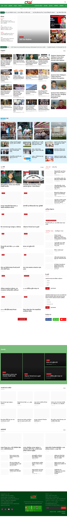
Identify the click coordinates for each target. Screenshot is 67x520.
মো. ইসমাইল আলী (34, 473)
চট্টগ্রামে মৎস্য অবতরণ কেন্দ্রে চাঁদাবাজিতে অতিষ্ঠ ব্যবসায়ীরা (60, 157)
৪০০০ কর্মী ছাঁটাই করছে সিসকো (8, 309)
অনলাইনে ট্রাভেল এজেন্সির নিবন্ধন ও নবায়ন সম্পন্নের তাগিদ (37, 463)
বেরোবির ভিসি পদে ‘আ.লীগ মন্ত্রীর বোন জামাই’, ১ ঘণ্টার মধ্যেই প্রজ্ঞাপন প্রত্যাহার (58, 135)
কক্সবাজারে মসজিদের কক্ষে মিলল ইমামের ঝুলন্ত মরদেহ (59, 150)
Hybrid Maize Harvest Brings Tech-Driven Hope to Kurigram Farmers (6, 92)
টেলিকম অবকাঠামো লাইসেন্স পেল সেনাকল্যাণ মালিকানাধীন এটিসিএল (9, 289)
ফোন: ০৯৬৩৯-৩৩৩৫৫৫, (50, 501)
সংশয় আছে (49, 301)
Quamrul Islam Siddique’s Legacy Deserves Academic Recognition (58, 76)
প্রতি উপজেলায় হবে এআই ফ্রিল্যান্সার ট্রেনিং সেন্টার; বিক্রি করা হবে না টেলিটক (8, 22)
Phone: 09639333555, (5, 501)
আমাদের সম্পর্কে (53, 511)
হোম (2, 5)
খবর (4, 118)
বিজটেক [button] (20, 5)
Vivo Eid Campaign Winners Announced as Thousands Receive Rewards (43, 77)
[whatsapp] (5, 509)
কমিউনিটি (3, 429)
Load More (22, 319)
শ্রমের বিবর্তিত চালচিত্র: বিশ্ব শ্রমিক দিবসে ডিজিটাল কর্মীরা (60, 179)
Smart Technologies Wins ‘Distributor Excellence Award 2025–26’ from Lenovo (31, 107)
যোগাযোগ (63, 513)
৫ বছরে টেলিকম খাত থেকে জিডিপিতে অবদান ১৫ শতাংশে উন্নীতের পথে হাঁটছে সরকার (24, 12)
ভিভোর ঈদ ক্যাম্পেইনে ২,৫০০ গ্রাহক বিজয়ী (10, 247)
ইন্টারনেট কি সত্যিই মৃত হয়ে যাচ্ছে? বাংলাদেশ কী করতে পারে (59, 194)
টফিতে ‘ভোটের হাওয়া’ (58, 249)
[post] (33, 29)
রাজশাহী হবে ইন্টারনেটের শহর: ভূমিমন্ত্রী (33, 205)
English (3, 50)
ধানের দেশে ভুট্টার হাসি (28, 246)
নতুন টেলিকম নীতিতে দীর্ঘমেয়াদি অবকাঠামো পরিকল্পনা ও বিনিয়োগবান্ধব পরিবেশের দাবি (7, 40)
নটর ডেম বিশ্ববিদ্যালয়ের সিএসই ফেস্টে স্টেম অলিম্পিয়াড (10, 268)
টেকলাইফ (3, 349)
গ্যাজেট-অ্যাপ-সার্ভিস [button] (39, 5)
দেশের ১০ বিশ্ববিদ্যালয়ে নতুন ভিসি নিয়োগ (37, 157)
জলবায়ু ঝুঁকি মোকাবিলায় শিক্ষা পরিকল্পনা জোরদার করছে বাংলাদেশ (37, 456)
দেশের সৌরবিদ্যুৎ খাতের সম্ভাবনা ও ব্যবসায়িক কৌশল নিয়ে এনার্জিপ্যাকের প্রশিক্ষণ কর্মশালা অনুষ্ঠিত (32, 449)
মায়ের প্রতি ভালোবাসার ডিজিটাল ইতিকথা (58, 25)
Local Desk (15, 79)
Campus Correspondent (30, 65)
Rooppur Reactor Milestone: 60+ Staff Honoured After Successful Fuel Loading (5, 78)
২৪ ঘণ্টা (3, 166)
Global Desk (28, 94)
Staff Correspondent (41, 65)
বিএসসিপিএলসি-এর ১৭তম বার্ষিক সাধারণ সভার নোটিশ (55, 223)
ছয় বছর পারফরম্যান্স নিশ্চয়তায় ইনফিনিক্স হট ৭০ (40, 420)
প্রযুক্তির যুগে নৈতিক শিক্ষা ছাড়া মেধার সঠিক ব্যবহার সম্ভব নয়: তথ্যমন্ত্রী (59, 456)
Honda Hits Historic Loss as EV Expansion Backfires (31, 92)
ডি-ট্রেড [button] (15, 5)
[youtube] (8, 509)
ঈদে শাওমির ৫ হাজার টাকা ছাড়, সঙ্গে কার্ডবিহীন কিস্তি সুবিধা (58, 420)
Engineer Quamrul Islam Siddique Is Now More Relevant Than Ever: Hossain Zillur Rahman (58, 58)
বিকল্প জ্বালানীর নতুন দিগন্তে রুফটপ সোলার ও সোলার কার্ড (59, 172)
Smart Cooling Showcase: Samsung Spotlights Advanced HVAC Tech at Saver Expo (18, 108)
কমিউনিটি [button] (56, 5)
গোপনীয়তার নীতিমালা (61, 511)
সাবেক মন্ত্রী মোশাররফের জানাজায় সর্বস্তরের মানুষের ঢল (41, 135)
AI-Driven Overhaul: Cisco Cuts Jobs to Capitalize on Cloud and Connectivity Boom (43, 107)
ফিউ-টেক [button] (51, 5)
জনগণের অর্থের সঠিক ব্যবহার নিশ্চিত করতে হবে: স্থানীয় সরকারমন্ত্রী (60, 143)
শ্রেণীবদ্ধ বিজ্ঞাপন (49, 209)
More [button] (64, 50)
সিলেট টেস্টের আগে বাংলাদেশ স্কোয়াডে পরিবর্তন (24, 135)
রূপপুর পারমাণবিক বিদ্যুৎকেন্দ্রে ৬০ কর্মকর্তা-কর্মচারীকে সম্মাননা (9, 206)
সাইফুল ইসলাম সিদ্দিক (57, 203)
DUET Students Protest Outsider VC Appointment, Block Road (32, 77)
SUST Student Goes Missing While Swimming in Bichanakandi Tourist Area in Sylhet (39, 47)
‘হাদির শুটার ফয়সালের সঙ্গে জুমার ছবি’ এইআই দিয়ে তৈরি (60, 257)
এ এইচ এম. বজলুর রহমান (57, 196)
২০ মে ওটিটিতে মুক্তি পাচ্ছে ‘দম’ (31, 288)
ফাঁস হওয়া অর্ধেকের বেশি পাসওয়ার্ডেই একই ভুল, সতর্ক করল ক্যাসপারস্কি (15, 463)
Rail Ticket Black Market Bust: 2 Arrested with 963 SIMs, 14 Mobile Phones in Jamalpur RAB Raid (6, 63)
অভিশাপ (48, 282)
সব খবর (42, 167)
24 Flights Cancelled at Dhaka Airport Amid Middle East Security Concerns (59, 266)
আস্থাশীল (48, 299)
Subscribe (63, 507)
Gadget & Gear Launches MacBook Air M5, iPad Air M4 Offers (18, 77)
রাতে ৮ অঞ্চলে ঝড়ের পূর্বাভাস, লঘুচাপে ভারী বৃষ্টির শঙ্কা (38, 150)
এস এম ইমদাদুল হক (57, 180)
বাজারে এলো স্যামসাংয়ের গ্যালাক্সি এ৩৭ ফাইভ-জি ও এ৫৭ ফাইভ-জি (58, 402)
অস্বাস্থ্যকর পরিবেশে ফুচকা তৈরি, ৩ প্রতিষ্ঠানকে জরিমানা (8, 135)
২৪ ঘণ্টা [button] (6, 5)
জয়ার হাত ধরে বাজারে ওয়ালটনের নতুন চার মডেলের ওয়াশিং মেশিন (24, 420)
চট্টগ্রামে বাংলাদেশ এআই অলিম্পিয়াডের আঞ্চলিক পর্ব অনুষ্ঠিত (60, 463)
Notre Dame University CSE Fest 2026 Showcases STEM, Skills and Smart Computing (18, 93)
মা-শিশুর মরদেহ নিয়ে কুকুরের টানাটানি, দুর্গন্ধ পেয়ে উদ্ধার (15, 142)
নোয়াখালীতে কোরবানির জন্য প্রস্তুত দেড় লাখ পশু (15, 157)
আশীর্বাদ (48, 280)
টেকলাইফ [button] (11, 5)
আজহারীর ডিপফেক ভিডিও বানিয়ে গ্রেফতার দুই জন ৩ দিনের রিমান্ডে (32, 185)
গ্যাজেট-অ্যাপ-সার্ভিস (6, 387)
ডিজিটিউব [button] (62, 5)
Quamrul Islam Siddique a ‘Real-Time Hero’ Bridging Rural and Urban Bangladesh (58, 95)
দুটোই (48, 284)
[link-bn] (55, 332)
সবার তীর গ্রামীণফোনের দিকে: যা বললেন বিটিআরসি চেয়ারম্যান (53, 12)
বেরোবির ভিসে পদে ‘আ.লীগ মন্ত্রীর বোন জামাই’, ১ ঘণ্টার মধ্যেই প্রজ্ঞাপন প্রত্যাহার (37, 143)
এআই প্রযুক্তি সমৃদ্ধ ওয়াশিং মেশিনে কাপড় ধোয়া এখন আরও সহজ (59, 244)
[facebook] (2, 509)
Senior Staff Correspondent (17, 64)
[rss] (12, 509)
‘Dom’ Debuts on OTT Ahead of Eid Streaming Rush (6, 107)
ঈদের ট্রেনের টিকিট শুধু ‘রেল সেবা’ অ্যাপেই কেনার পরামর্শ (8, 420)
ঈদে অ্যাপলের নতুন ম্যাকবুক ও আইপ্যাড (11, 226)
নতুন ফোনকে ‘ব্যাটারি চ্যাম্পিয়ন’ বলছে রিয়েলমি (40, 402)
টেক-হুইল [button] (46, 5)
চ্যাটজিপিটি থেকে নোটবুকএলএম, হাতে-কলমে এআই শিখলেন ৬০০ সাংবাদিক (59, 471)
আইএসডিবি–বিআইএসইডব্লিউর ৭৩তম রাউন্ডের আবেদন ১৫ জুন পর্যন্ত (55, 448)
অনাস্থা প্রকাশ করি (50, 303)
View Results (53, 288)
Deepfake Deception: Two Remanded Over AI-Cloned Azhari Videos (43, 62)
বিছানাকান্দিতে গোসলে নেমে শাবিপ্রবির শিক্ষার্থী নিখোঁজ (10, 185)
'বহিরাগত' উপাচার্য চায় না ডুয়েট (31, 226)
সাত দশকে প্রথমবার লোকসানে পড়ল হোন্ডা (32, 268)
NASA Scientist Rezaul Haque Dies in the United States (19, 62)
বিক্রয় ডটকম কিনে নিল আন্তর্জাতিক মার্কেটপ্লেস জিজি (32, 310)
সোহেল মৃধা (55, 189)
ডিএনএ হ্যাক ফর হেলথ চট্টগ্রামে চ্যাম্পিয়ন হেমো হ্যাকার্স (14, 456)
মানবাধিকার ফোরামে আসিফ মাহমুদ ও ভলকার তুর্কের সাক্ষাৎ (15, 150)
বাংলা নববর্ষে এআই (55, 41)
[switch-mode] (65, 1)
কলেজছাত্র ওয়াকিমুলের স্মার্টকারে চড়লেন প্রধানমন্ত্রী (15, 470)
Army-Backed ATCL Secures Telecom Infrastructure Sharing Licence (43, 92)
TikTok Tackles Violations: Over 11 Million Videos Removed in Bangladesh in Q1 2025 (60, 236)
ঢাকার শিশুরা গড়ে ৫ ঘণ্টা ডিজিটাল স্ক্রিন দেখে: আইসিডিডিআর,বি (11, 448)
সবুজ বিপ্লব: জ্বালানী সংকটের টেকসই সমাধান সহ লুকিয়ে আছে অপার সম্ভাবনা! (60, 201)
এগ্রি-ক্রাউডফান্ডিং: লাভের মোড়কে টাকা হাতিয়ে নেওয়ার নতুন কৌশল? (60, 186)
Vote (47, 288)
